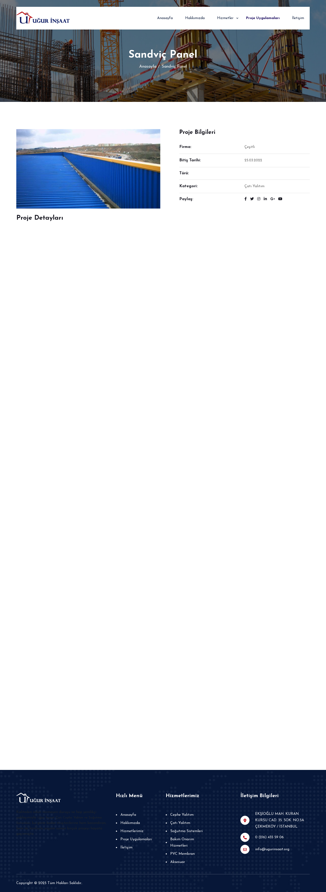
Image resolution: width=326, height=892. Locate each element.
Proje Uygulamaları (263, 18)
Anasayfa (165, 18)
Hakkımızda (195, 18)
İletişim (298, 18)
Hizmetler (225, 18)
